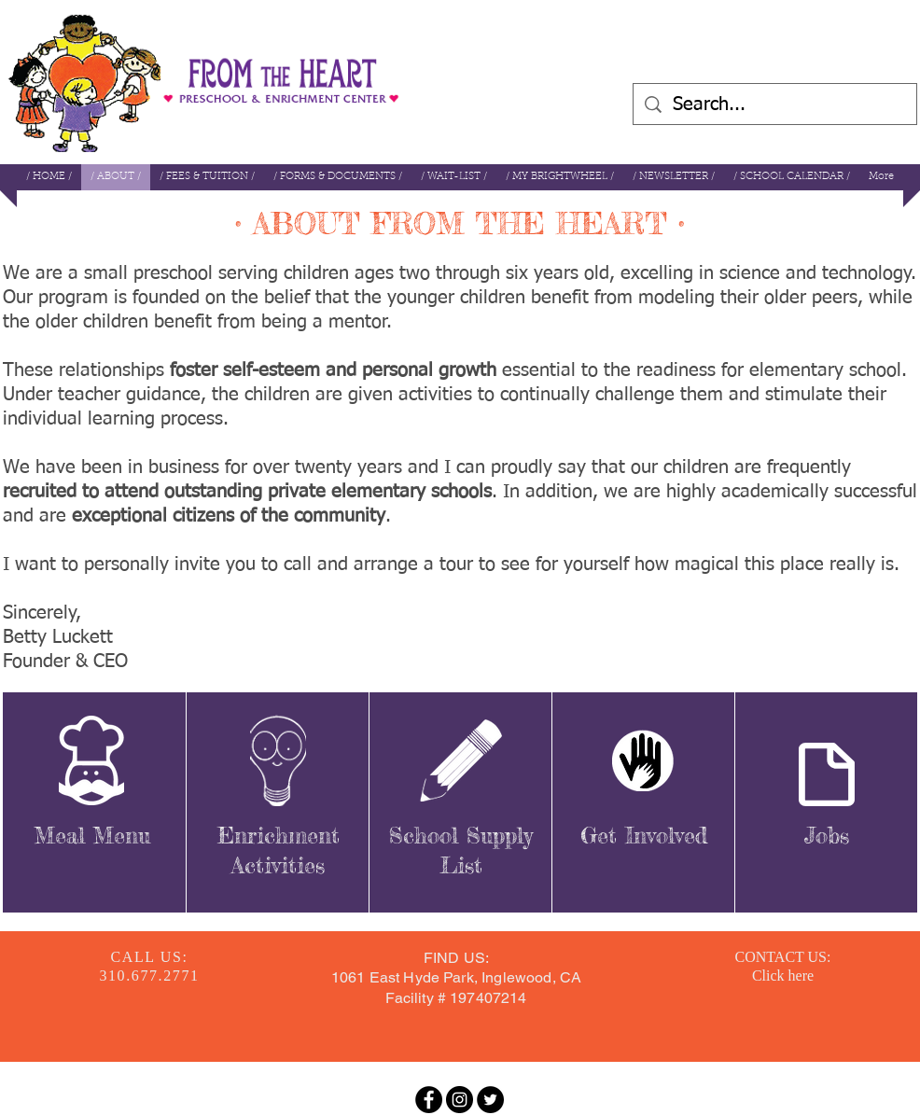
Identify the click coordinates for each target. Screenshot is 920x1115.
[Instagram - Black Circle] (459, 1099)
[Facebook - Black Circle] (428, 1099)
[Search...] (775, 104)
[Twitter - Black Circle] (490, 1099)
